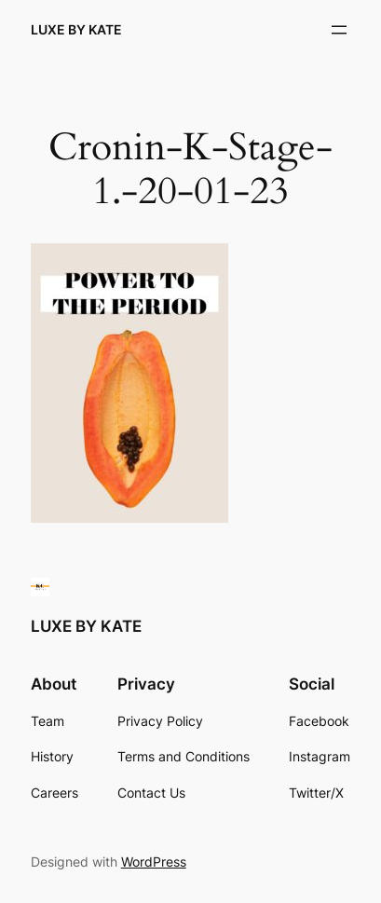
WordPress (153, 861)
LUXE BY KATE (76, 29)
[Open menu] (339, 30)
